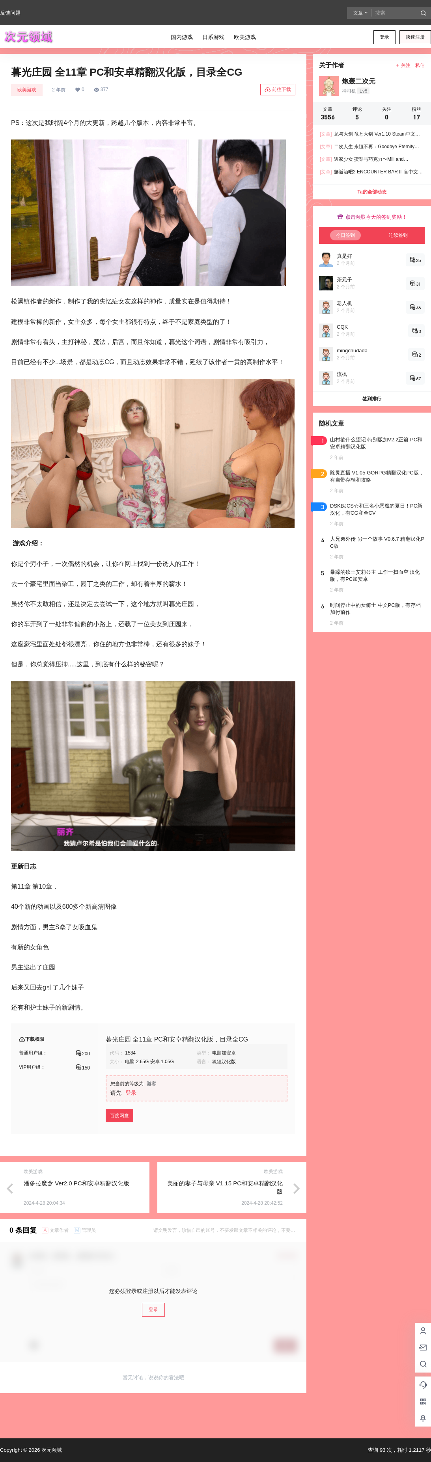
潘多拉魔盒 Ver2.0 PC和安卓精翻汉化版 (76, 1183)
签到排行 (371, 399)
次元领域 (51, 1450)
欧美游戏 (26, 90)
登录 (384, 37)
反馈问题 (10, 13)
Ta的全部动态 (371, 192)
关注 (402, 65)
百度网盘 (119, 1115)
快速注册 (415, 37)
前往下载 (278, 90)
